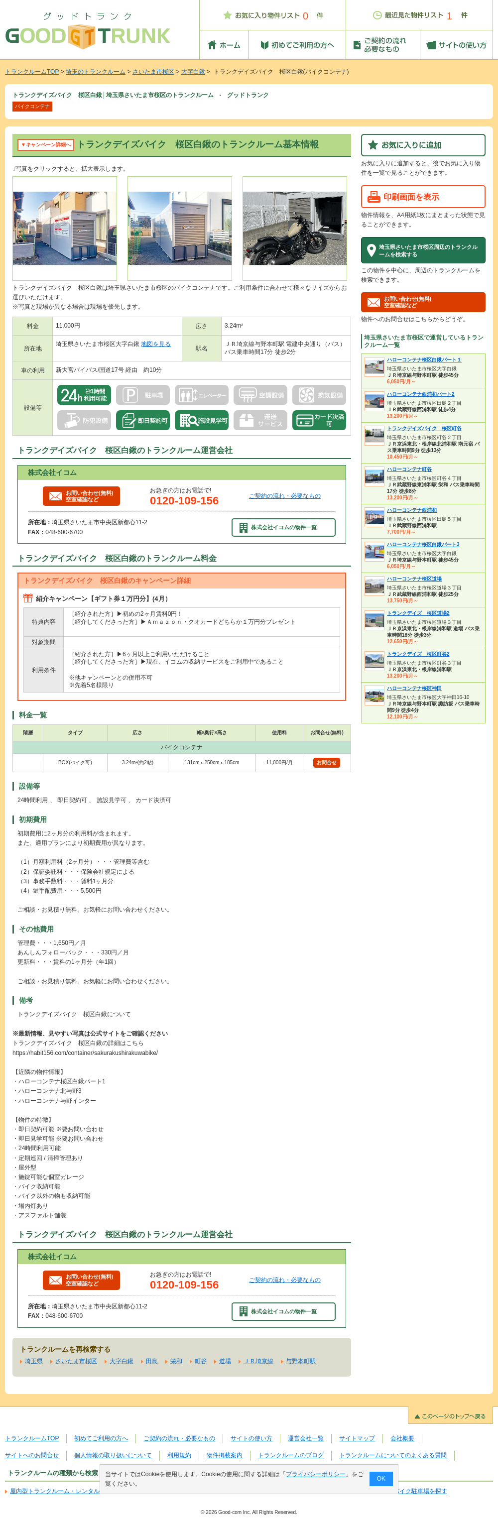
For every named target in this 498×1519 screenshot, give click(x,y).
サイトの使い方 (251, 1438)
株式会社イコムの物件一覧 (278, 528)
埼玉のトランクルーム (95, 71)
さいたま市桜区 (153, 71)
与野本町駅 (301, 1361)
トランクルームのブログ (291, 1455)
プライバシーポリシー (316, 1474)
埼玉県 (34, 1361)
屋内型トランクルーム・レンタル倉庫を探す (69, 1491)
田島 (152, 1361)
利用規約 (179, 1455)
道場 (225, 1361)
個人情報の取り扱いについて (113, 1455)
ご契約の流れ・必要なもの (285, 495)
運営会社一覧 (306, 1438)
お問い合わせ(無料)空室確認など (81, 496)
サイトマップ (357, 1438)
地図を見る (156, 344)
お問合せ (327, 762)
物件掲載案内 (225, 1455)
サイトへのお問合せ (32, 1455)
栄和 (176, 1361)
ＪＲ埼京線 (258, 1361)
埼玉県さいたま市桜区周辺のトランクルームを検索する (428, 250)
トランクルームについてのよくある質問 (393, 1455)
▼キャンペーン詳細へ (46, 144)
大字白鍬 (193, 71)
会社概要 (402, 1438)
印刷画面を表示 (411, 196)
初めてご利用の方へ (101, 1438)
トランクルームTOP (32, 71)
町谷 (201, 1361)
